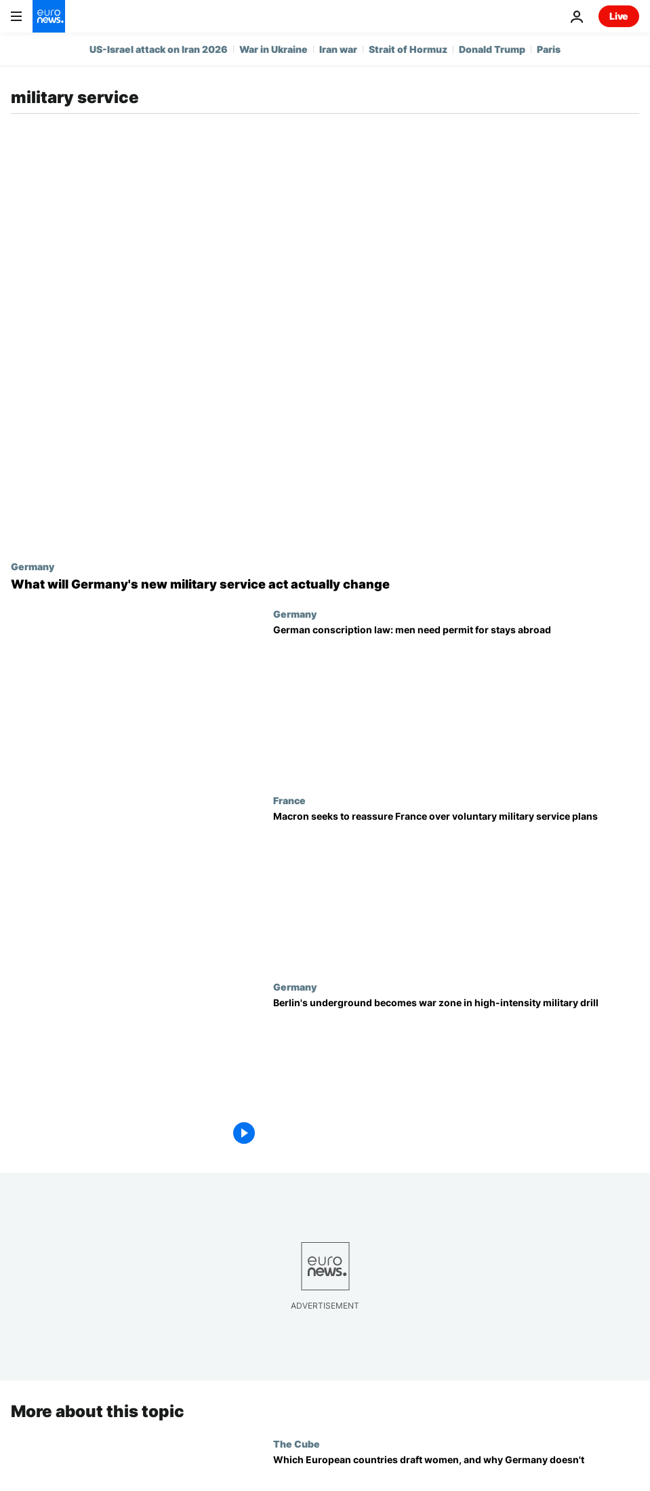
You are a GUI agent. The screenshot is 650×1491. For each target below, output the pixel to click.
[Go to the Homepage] (49, 16)
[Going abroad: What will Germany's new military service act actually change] (325, 584)
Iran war (338, 49)
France (289, 800)
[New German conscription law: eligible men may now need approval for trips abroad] (456, 701)
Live (618, 16)
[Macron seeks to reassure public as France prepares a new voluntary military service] (456, 888)
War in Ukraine (273, 49)
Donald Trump (492, 49)
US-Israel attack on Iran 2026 (158, 49)
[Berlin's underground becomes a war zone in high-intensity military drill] (456, 1074)
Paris (549, 49)
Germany (32, 566)
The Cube (296, 1443)
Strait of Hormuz (408, 49)
